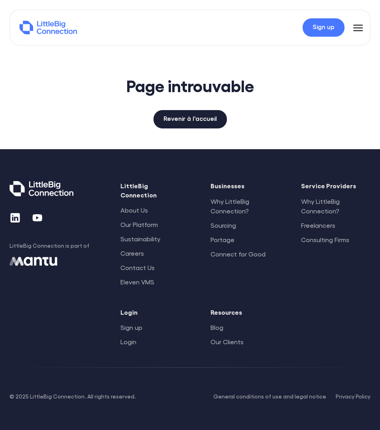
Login (128, 341)
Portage (222, 239)
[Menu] (358, 27)
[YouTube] (37, 217)
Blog (217, 327)
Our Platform (139, 224)
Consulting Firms (325, 239)
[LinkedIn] (15, 217)
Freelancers (318, 225)
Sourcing (223, 225)
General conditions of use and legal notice (269, 396)
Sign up (131, 327)
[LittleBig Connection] (48, 27)
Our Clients (227, 341)
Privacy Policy (353, 396)
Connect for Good (238, 254)
